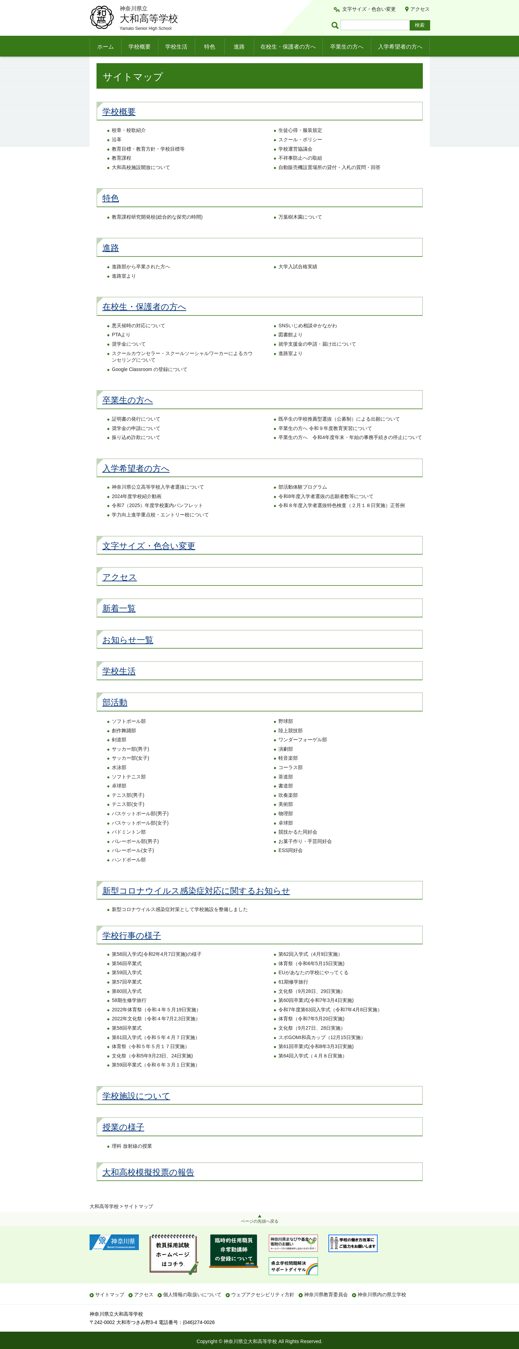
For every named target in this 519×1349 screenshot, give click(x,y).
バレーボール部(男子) (135, 855)
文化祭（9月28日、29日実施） (311, 1005)
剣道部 (119, 754)
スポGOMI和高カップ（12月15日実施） (321, 1051)
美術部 (285, 818)
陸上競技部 (290, 744)
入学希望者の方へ (400, 47)
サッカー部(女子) (130, 772)
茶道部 (285, 790)
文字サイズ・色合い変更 (369, 9)
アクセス (420, 9)
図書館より (290, 349)
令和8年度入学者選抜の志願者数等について (326, 510)
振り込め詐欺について (136, 451)
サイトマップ (109, 1294)
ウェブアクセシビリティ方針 (262, 1294)
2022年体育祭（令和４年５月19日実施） (156, 1023)
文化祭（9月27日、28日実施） (311, 1042)
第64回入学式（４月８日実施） (312, 1069)
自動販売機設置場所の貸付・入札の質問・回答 (329, 181)
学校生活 (176, 47)
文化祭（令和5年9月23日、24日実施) (152, 1069)
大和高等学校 (104, 65)
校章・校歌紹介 (129, 144)
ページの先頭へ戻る (259, 1221)
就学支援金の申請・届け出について (317, 358)
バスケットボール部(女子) (140, 837)
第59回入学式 (127, 986)
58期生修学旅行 (129, 1014)
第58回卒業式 (127, 1042)
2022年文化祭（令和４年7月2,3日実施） (156, 1033)
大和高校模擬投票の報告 (148, 1186)
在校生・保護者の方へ (288, 47)
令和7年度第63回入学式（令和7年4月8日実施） (330, 1023)
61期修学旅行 (293, 995)
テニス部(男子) (128, 809)
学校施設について (136, 1109)
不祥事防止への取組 (300, 172)
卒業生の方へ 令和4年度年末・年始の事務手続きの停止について (350, 451)
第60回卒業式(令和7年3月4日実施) (315, 1014)
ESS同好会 (290, 864)
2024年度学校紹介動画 (136, 510)
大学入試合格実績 (297, 280)
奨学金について (129, 358)
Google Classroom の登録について (149, 383)
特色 (209, 47)
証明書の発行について (136, 433)
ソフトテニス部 (129, 790)
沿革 (117, 153)
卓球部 (119, 800)
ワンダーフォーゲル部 (302, 754)
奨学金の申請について (136, 442)
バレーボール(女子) (133, 864)
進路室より (124, 290)
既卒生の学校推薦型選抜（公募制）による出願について (339, 433)
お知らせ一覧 (127, 653)
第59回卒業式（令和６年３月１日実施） (156, 1079)
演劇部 (285, 763)
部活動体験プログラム (302, 501)
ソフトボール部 (129, 735)
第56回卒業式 (127, 977)
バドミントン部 (129, 846)
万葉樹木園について (300, 231)
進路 (239, 47)
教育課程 (121, 172)
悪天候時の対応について (138, 339)
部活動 (114, 716)
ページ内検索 (336, 25)
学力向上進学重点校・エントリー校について (160, 528)
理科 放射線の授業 (132, 1160)
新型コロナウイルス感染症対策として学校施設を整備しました (180, 923)
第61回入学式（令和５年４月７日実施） (156, 1051)
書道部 (285, 800)
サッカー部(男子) (130, 763)
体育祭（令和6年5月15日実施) (311, 977)
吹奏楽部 (288, 809)
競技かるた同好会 (297, 846)
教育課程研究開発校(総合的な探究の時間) (157, 231)
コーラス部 (290, 781)
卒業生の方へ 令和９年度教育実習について (325, 442)
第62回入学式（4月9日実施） (310, 968)
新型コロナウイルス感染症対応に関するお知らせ (196, 904)
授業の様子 (123, 1141)
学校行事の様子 (131, 949)
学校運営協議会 (295, 163)
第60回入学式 (127, 1005)
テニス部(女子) (128, 818)
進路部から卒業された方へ (141, 280)
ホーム (105, 47)
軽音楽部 (288, 772)
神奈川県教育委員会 (326, 1294)
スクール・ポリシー (300, 153)
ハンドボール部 (129, 873)
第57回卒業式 (127, 995)
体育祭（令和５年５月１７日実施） (151, 1060)
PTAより (121, 349)
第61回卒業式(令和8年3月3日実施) (315, 1060)
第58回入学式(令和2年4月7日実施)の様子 (156, 968)
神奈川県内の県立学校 (382, 1294)
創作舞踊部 (124, 744)
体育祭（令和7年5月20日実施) (311, 1033)
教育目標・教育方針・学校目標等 (148, 163)
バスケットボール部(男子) (140, 827)
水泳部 (119, 781)
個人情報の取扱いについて (192, 1294)
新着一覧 (119, 622)
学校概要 (139, 47)
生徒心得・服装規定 (300, 144)
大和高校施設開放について (141, 181)
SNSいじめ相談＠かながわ (307, 339)
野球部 (285, 735)
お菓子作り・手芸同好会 (305, 855)
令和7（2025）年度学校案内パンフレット (157, 519)
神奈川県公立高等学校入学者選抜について (158, 501)
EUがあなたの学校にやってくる (313, 986)
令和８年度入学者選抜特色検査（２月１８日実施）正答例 (341, 519)
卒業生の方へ (346, 47)
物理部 (285, 827)
